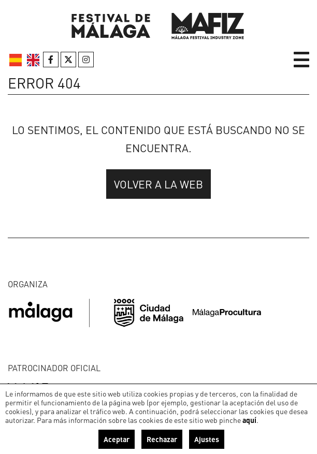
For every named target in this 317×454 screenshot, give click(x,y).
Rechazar (162, 439)
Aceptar (116, 439)
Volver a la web (158, 184)
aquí (249, 419)
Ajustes (206, 439)
